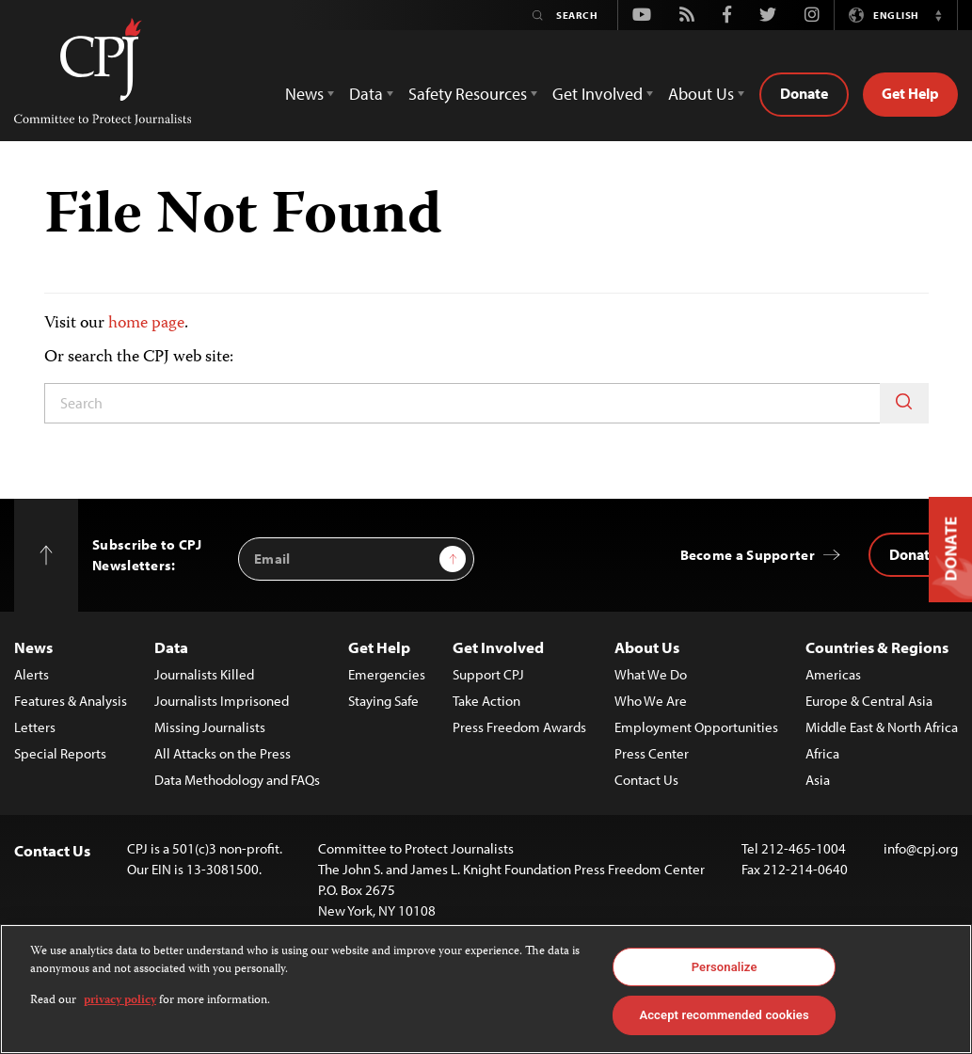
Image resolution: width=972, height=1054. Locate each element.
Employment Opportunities (696, 727)
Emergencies (386, 674)
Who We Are (650, 701)
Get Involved (498, 647)
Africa (822, 753)
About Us (646, 647)
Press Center (651, 753)
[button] (938, 15)
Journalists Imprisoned (221, 701)
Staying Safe (383, 701)
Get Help (910, 93)
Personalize (724, 967)
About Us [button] (701, 93)
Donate (804, 93)
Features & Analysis (70, 701)
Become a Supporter (747, 555)
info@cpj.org (921, 848)
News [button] (304, 93)
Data (171, 647)
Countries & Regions (876, 647)
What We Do (650, 674)
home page (146, 324)
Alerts (31, 674)
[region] (486, 989)
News (33, 647)
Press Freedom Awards (519, 727)
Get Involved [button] (597, 93)
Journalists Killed (204, 674)
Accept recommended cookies (723, 1015)
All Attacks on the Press (222, 753)
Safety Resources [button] (467, 93)
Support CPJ (488, 674)
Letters (35, 727)
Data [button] (366, 93)
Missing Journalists (209, 727)
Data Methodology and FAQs (237, 780)
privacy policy (120, 1001)
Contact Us (646, 780)
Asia (817, 780)
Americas (833, 674)
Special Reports (60, 753)
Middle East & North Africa (881, 727)
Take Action (486, 701)
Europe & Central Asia (868, 701)
